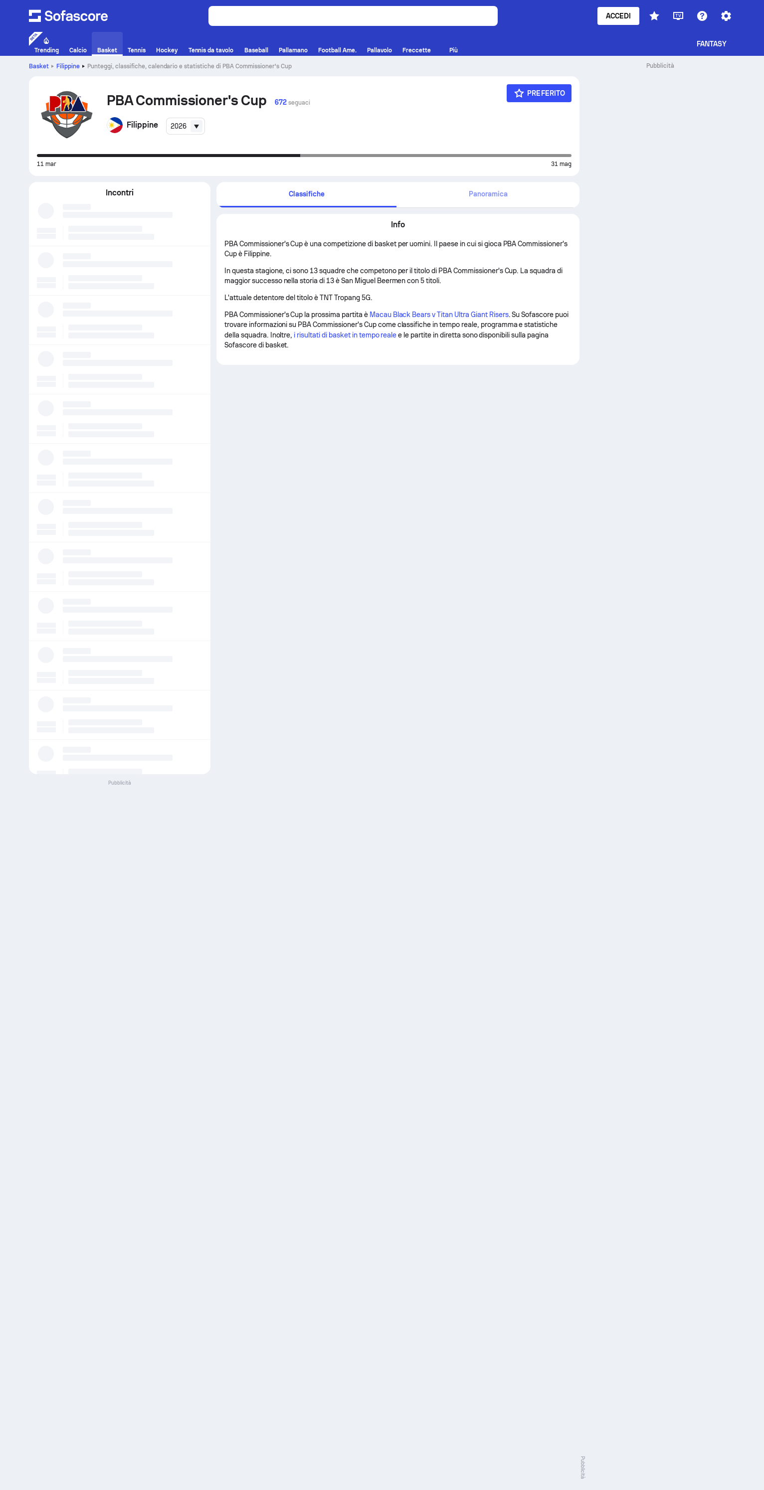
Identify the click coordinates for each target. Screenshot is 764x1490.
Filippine (68, 66)
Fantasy (712, 44)
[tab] (306, 194)
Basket (39, 66)
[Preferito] (539, 93)
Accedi (618, 16)
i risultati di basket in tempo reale (345, 335)
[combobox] (185, 126)
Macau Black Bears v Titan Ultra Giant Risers (439, 315)
